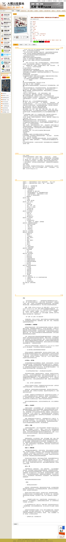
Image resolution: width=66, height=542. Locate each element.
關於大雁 (58, 10)
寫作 (41, 40)
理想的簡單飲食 (5, 107)
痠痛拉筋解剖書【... (5, 103)
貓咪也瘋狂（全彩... (5, 99)
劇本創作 (57, 40)
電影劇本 (53, 40)
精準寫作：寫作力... (5, 95)
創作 (36, 40)
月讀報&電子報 (23, 10)
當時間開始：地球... (5, 112)
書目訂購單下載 (47, 10)
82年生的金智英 (5, 101)
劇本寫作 (49, 40)
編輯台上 (53, 10)
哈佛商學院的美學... (5, 97)
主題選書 (36, 10)
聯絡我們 (63, 10)
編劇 (46, 40)
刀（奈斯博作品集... (5, 105)
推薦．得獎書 (30, 10)
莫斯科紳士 (4, 93)
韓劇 (60, 40)
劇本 (44, 40)
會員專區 (41, 10)
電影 (34, 40)
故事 (39, 40)
